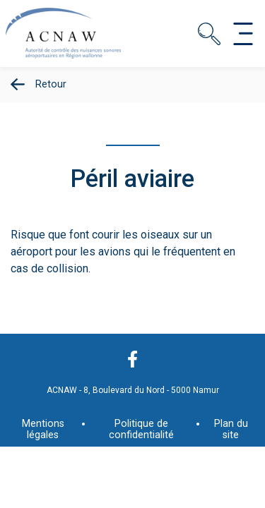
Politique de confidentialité (141, 429)
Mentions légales (43, 429)
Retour (50, 84)
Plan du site (231, 429)
